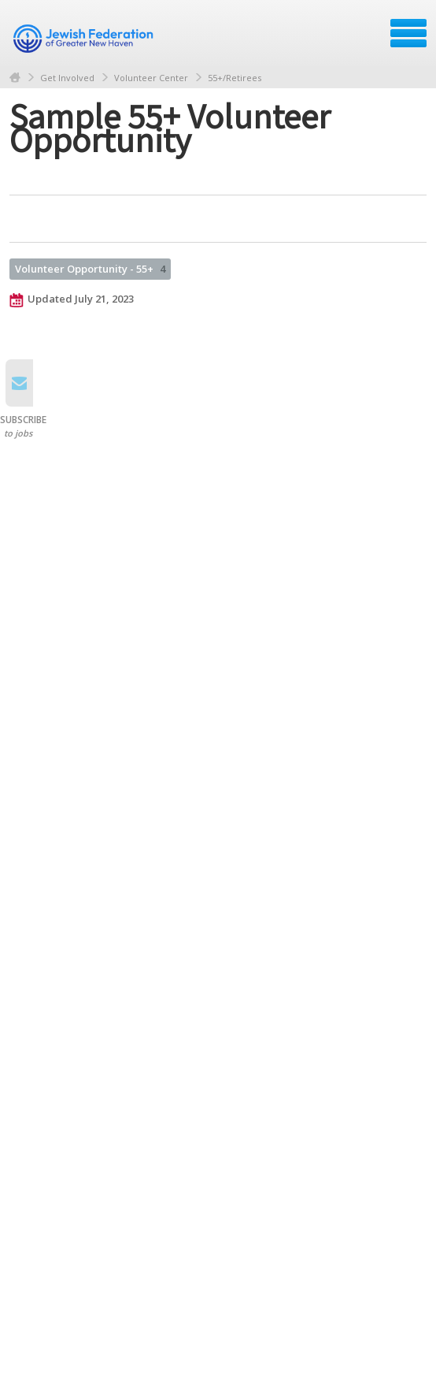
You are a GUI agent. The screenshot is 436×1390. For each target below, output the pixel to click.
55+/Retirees (234, 78)
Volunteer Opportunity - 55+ (90, 269)
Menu (408, 33)
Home (14, 77)
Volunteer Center (151, 78)
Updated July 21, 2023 (71, 299)
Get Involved (67, 78)
